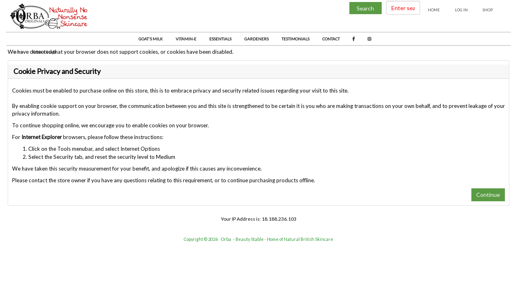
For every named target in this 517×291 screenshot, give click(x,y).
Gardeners (256, 38)
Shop (488, 10)
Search (365, 8)
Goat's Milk (151, 38)
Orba (226, 239)
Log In (461, 10)
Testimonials (295, 38)
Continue (488, 194)
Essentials (220, 38)
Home (434, 10)
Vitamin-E (186, 38)
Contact (331, 38)
